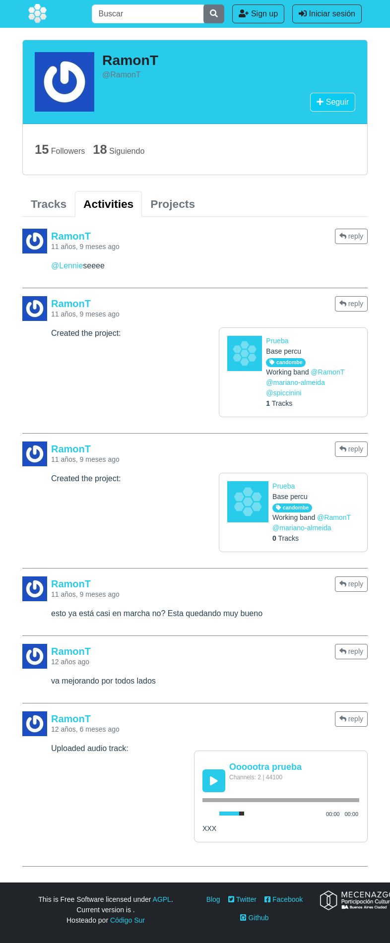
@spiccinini (283, 393)
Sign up (258, 13)
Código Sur (127, 920)
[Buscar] (148, 13)
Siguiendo (118, 149)
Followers (60, 149)
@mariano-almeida (295, 382)
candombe (285, 362)
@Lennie (67, 265)
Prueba (277, 341)
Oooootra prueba (265, 767)
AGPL (162, 899)
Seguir (333, 102)
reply (351, 236)
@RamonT (327, 372)
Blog (213, 899)
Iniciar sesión (327, 13)
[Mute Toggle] (209, 813)
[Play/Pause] (213, 780)
